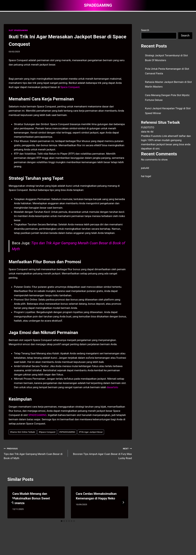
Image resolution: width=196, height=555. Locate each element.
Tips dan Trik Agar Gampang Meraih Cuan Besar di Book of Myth (34, 453)
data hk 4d (147, 131)
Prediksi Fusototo (151, 136)
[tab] (61, 521)
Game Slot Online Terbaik (22, 432)
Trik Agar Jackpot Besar (91, 432)
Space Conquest (70, 87)
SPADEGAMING (37, 415)
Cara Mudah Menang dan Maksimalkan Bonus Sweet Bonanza (31, 498)
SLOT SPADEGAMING (18, 30)
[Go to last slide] (12, 502)
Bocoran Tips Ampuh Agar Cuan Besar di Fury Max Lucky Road (101, 453)
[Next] (123, 502)
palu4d (145, 167)
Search (145, 30)
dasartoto (112, 387)
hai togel (146, 176)
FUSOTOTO (147, 127)
